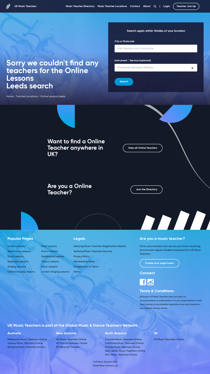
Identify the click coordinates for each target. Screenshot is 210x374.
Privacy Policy (81, 256)
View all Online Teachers (142, 148)
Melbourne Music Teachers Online (27, 339)
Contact (135, 6)
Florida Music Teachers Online (122, 347)
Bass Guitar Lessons (19, 251)
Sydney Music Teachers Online (25, 343)
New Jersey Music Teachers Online (125, 351)
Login (166, 6)
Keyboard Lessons (18, 261)
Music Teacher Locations (112, 6)
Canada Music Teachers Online (123, 339)
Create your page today (159, 263)
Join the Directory (146, 189)
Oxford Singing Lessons (21, 272)
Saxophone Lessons (52, 256)
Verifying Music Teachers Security (93, 251)
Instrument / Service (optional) (133, 60)
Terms (77, 272)
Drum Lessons (15, 256)
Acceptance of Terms (86, 267)
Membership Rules (84, 261)
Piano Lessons (49, 251)
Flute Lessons (49, 246)
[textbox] (156, 68)
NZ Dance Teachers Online (71, 343)
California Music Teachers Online (124, 343)
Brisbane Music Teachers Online (26, 347)
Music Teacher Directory (80, 6)
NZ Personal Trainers (68, 347)
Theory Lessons (50, 261)
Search (124, 81)
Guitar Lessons (16, 246)
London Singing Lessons (55, 272)
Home (9, 96)
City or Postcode (124, 41)
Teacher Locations (27, 96)
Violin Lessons (49, 267)
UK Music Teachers (21, 6)
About (147, 6)
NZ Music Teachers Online (71, 339)
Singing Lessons (17, 267)
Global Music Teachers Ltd (105, 366)
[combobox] (156, 67)
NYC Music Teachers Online (121, 355)
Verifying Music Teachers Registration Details (100, 246)
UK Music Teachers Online (169, 339)
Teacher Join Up (186, 6)
